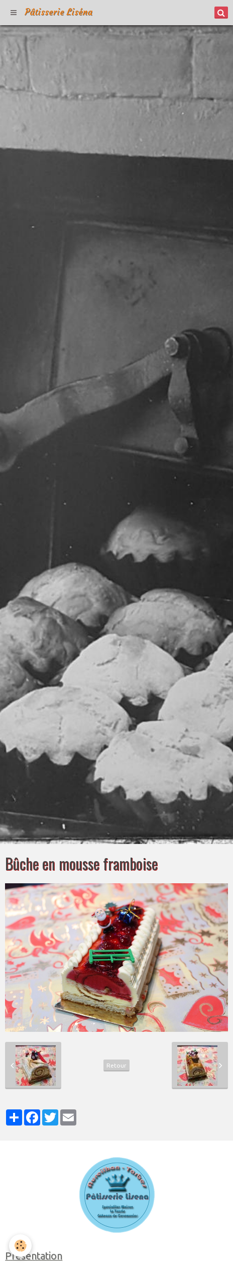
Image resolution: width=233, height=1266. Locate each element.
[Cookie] (20, 1245)
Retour (116, 1065)
